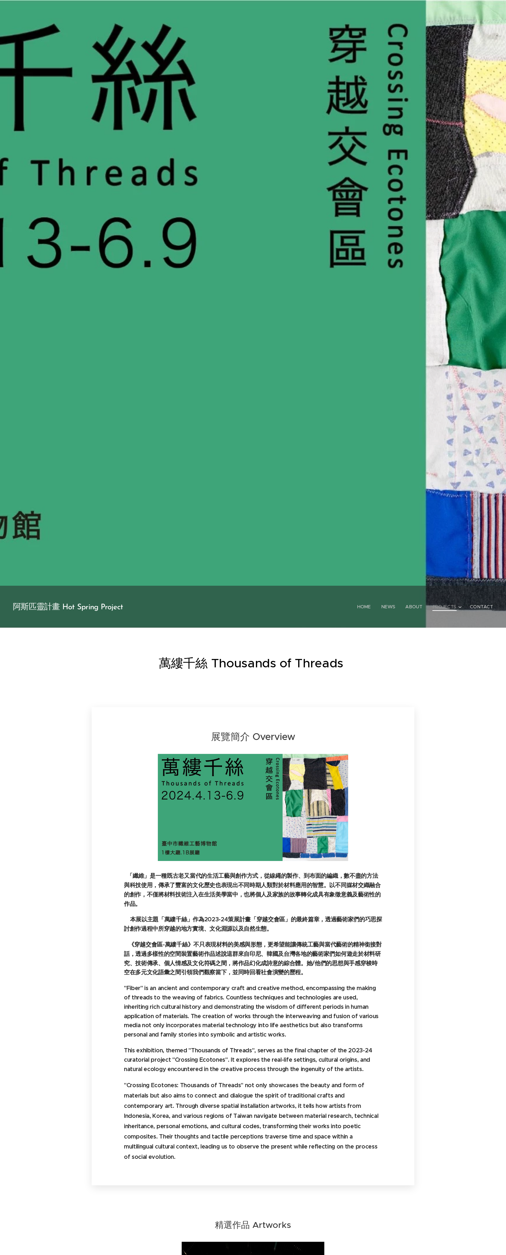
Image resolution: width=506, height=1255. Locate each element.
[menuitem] (366, 607)
